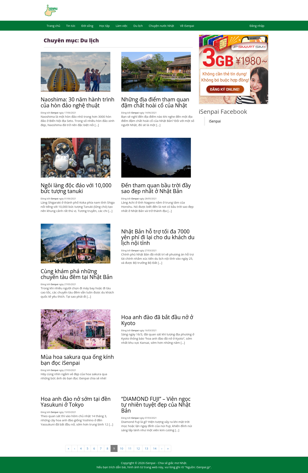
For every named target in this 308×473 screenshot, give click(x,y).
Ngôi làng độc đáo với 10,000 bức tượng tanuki (76, 188)
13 (146, 448)
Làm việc (121, 26)
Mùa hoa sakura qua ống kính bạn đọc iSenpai (77, 359)
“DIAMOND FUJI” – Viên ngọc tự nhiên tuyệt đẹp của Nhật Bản (156, 404)
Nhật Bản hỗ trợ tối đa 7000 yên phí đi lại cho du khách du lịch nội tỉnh (158, 237)
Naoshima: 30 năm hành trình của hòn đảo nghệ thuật (78, 102)
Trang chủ (53, 26)
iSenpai (54, 112)
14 (154, 448)
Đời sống (87, 26)
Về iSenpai (187, 26)
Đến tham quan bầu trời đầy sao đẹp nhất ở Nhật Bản (156, 188)
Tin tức (70, 26)
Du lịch (138, 26)
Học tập (104, 26)
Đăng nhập (257, 26)
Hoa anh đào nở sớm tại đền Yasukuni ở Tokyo (76, 401)
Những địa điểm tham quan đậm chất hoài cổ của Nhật (155, 102)
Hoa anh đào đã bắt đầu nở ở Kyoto (157, 320)
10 (121, 448)
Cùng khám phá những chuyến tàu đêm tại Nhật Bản (77, 274)
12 (138, 448)
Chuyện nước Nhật (161, 26)
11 (130, 448)
